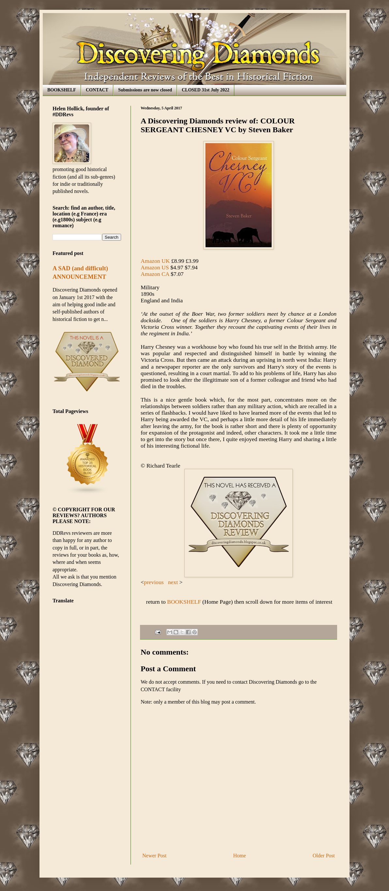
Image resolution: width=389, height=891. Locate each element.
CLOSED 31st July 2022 (205, 90)
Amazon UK (155, 261)
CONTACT (97, 90)
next (173, 582)
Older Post (324, 855)
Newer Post (154, 855)
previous (154, 582)
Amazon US (155, 267)
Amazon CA (155, 274)
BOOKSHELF (61, 90)
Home (239, 855)
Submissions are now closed (145, 90)
